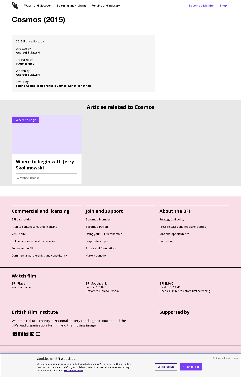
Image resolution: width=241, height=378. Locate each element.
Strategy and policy (171, 219)
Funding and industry (106, 5)
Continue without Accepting (225, 358)
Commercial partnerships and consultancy (39, 255)
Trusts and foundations (101, 248)
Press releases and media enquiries (182, 227)
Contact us (166, 241)
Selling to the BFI (23, 248)
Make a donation (96, 255)
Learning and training (71, 5)
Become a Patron (97, 227)
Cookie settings (166, 366)
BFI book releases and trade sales (33, 241)
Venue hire (19, 234)
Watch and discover (37, 5)
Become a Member (202, 5)
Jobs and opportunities (174, 234)
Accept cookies (191, 366)
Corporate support (98, 241)
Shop (223, 5)
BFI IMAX (166, 283)
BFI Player (19, 283)
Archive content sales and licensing (34, 227)
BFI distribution (22, 219)
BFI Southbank (96, 283)
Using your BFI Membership (104, 234)
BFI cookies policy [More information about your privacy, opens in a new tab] (73, 370)
